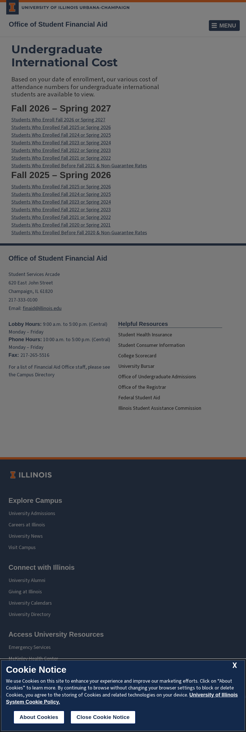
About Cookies (39, 717)
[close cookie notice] (234, 665)
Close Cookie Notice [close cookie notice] (103, 717)
